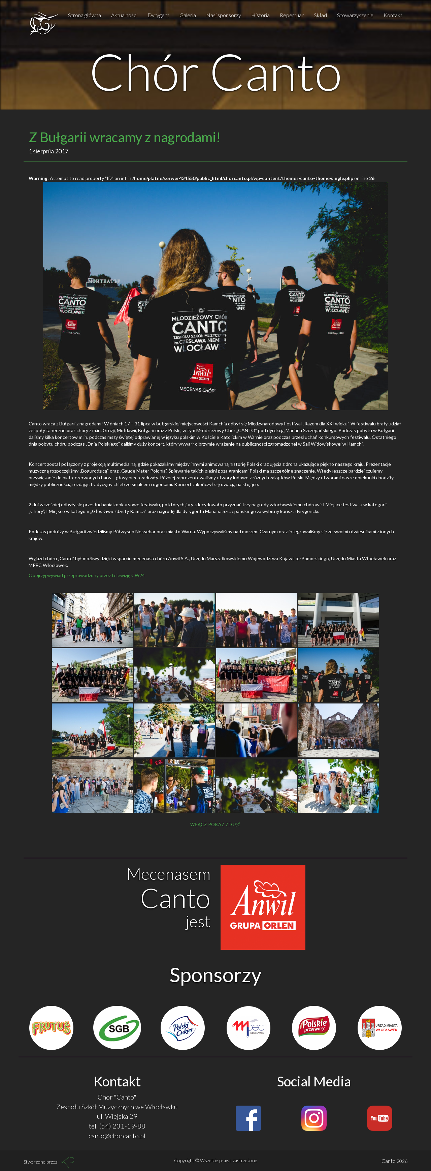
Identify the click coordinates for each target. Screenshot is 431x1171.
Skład (320, 15)
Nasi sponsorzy (223, 15)
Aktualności (124, 15)
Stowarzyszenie (355, 15)
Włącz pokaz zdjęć (215, 824)
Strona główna (84, 15)
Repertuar (292, 15)
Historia (260, 15)
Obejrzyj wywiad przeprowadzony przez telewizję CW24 (87, 575)
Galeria (187, 15)
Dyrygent (158, 15)
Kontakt (393, 15)
